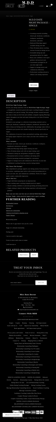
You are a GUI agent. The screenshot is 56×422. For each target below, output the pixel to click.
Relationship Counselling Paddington (27, 346)
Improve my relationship (13, 210)
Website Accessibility (15, 335)
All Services (9, 205)
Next (34, 255)
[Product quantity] (31, 79)
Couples (18, 323)
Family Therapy (10, 215)
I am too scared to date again (14, 236)
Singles (11, 16)
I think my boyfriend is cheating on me (17, 213)
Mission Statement (35, 335)
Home (7, 16)
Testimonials (43, 338)
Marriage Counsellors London (27, 390)
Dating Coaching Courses (38, 385)
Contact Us (16, 340)
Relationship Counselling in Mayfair (28, 362)
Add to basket (33, 85)
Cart (48, 6)
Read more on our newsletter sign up (28, 276)
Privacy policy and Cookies (15, 332)
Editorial (8, 208)
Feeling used (9, 232)
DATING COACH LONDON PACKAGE (27, 401)
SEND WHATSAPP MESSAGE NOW (28, 319)
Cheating (31, 323)
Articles (9, 380)
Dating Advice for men (17, 382)
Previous (24, 255)
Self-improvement (41, 323)
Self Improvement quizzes (34, 328)
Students (28, 338)
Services (15, 380)
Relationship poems (11, 219)
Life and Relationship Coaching (35, 382)
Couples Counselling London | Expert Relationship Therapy (28, 398)
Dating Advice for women (41, 380)
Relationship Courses (26, 380)
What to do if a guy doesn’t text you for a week (19, 223)
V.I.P (20, 325)
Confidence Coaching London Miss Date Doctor (27, 393)
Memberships (19, 338)
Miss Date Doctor (35, 418)
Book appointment (19, 328)
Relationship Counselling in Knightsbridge (28, 373)
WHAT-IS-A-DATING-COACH (16, 377)
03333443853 (28, 307)
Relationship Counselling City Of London (28, 348)
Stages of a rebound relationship (15, 228)
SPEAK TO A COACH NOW (12, 415)
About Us (35, 338)
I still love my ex (11, 244)
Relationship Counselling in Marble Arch (27, 370)
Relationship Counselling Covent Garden (27, 351)
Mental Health (44, 325)
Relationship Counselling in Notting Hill (27, 367)
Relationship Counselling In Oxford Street (28, 356)
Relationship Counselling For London (27, 354)
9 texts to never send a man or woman (16, 240)
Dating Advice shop (42, 332)
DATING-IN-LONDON (34, 377)
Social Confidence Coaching (41, 388)
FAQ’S (44, 335)
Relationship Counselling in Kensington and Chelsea (28, 364)
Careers (26, 335)
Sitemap (23, 340)
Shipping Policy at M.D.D (35, 340)
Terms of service (30, 332)
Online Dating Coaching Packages (19, 385)
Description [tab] (11, 95)
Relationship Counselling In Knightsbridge (28, 359)
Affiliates (11, 338)
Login (41, 6)
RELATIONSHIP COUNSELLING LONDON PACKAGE (28, 406)
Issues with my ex (12, 325)
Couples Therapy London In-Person (28, 396)
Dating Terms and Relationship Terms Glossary (28, 343)
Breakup (24, 323)
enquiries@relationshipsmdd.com (28, 309)
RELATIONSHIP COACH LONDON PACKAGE (27, 404)
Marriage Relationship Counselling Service (19, 388)
